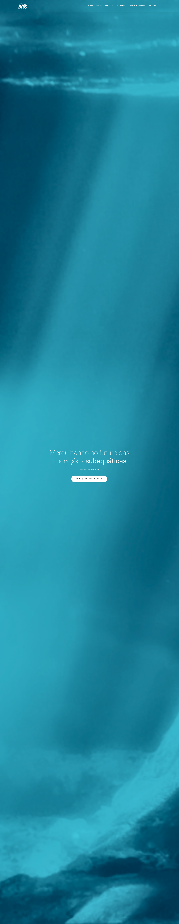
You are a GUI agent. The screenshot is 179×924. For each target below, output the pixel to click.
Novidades (120, 5)
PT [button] (161, 5)
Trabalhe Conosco (137, 5)
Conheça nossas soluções (89, 479)
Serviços (109, 5)
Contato (152, 5)
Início (90, 5)
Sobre (98, 5)
